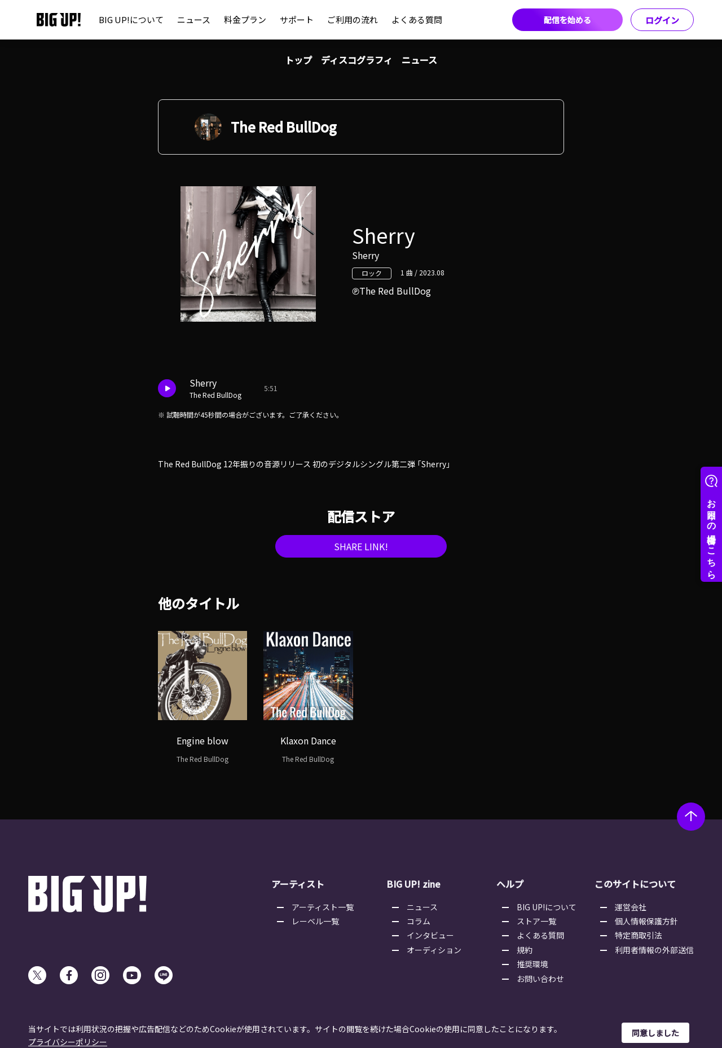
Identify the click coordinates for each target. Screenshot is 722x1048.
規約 (524, 949)
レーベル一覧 (315, 921)
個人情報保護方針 (646, 921)
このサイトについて (635, 883)
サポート (297, 19)
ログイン (662, 20)
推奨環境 (532, 964)
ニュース (193, 19)
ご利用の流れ (352, 19)
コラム (418, 921)
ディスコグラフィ (357, 60)
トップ (298, 60)
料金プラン (245, 19)
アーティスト (297, 883)
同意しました (655, 1032)
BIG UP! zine (413, 883)
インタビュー (430, 935)
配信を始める (567, 19)
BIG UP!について (131, 19)
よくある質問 (416, 19)
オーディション (434, 949)
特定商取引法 (638, 935)
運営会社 (630, 907)
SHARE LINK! (361, 546)
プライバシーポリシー (67, 1041)
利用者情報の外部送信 (654, 949)
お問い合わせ (540, 978)
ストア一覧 (536, 921)
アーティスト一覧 (323, 907)
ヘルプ (509, 883)
